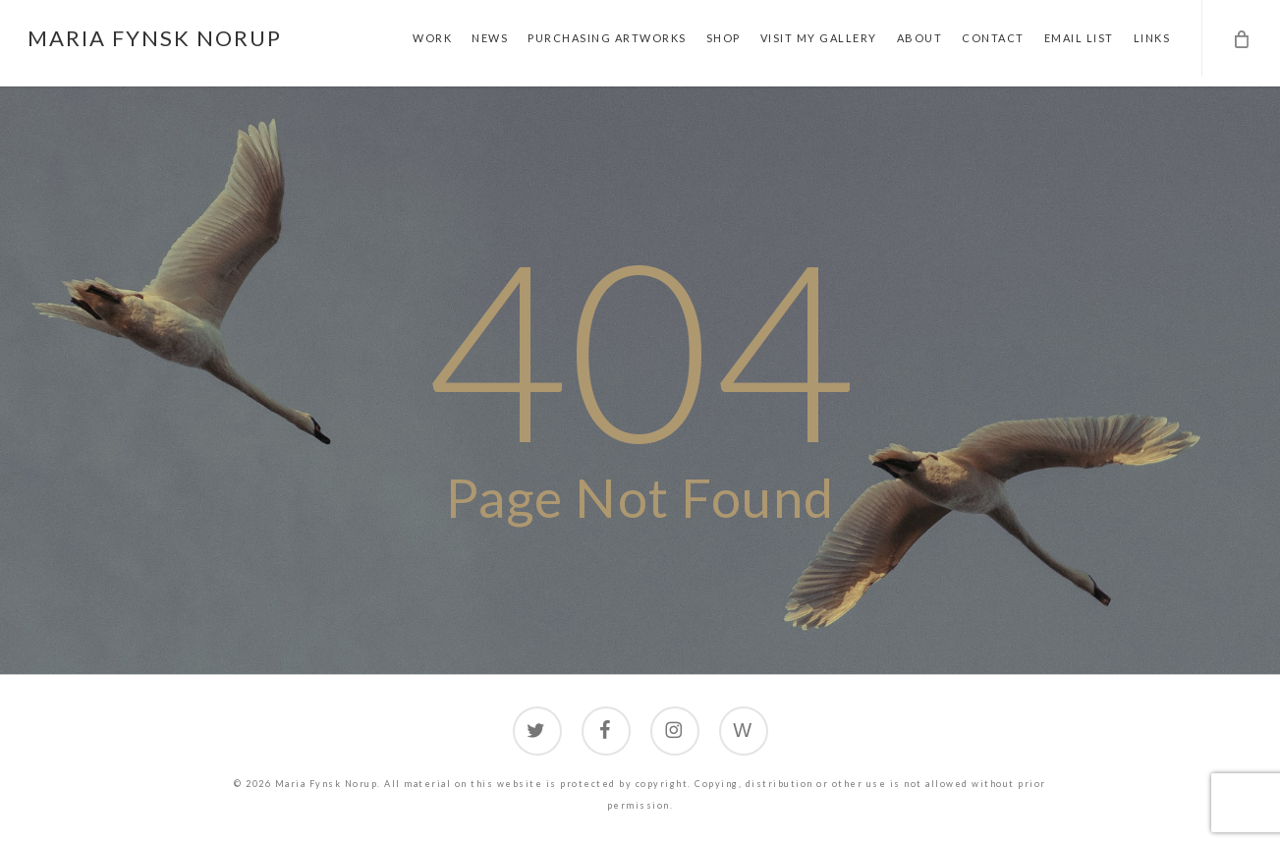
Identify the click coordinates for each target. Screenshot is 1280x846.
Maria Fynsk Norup (155, 38)
